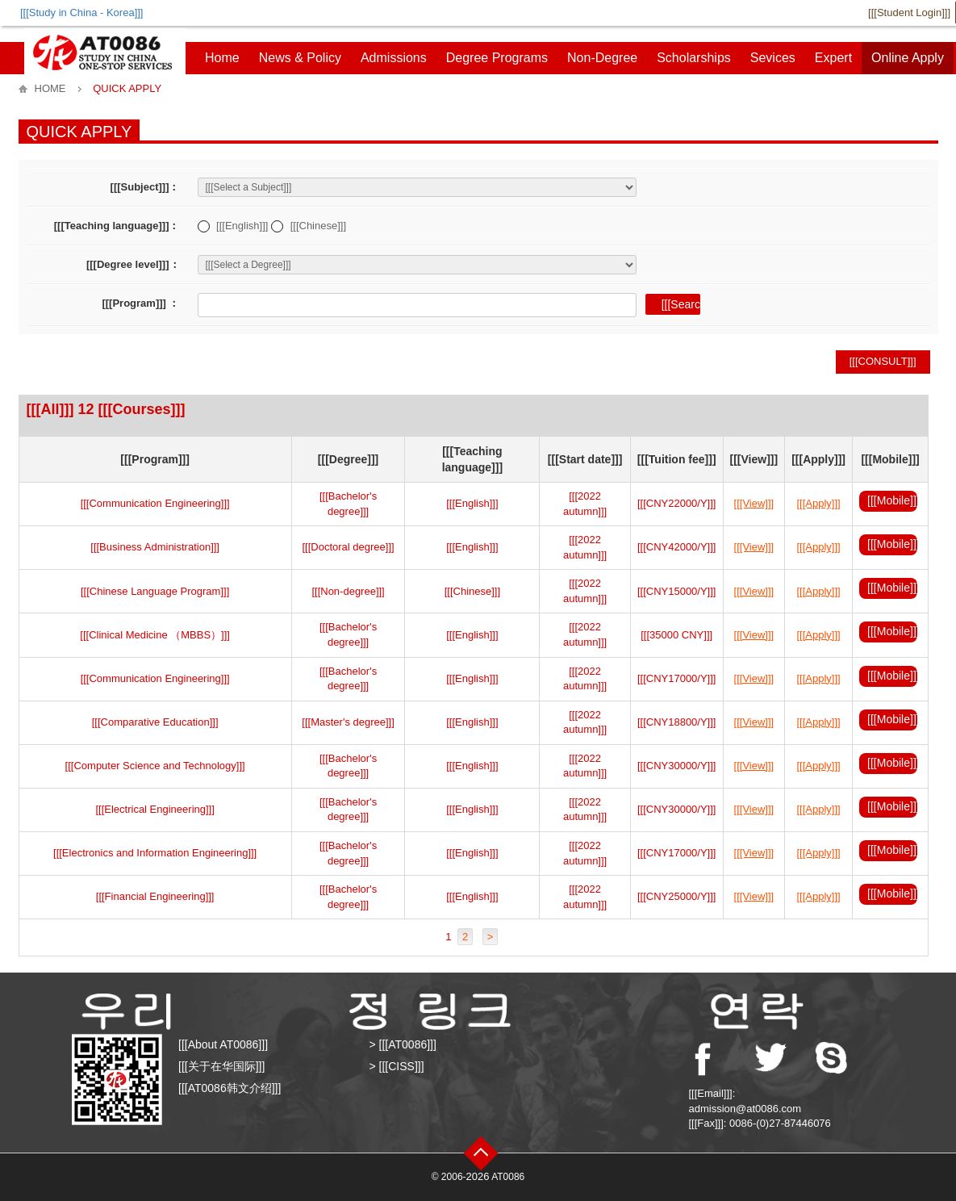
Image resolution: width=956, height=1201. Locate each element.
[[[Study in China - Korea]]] (81, 12)
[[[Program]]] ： (140, 303)
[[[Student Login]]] (909, 12)
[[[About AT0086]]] (223, 1044)
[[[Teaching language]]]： (117, 226)
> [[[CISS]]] (396, 1066)
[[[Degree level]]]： (133, 264)
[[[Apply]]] (819, 503)
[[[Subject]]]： (145, 187)
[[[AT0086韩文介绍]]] (229, 1088)
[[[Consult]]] (883, 361)
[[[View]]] (754, 503)
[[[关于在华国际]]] (221, 1066)
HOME (50, 88)
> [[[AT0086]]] (402, 1044)
